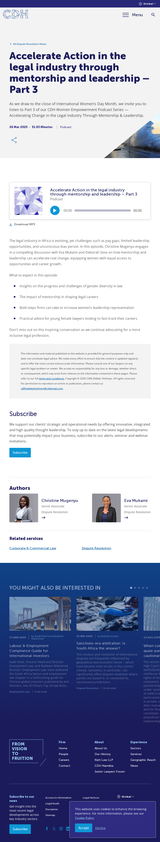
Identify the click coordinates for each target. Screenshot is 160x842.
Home (63, 748)
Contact (64, 766)
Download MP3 (22, 224)
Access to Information (58, 797)
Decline (100, 828)
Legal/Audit (52, 803)
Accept (83, 828)
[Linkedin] (68, 828)
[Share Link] (14, 141)
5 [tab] (147, 596)
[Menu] (132, 14)
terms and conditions (51, 378)
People (63, 754)
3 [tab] (139, 596)
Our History (103, 754)
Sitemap (50, 815)
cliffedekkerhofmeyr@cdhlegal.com (42, 388)
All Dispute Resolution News (29, 45)
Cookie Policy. (84, 818)
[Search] (153, 15)
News (134, 766)
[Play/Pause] (55, 210)
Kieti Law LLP (104, 760)
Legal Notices (91, 797)
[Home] (15, 15)
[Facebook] (47, 828)
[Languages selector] (147, 3)
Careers (64, 760)
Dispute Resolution (96, 548)
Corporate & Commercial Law (32, 548)
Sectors (135, 748)
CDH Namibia (104, 766)
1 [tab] (131, 596)
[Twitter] (54, 828)
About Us (101, 748)
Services (136, 754)
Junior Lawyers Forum (110, 771)
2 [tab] (135, 596)
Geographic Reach (143, 760)
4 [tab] (143, 596)
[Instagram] (61, 828)
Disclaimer (51, 809)
